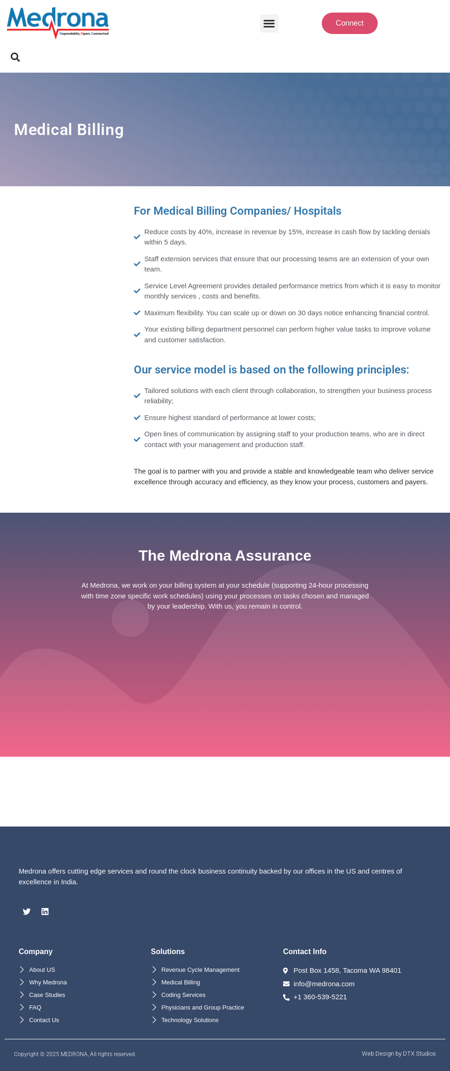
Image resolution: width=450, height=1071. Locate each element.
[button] (269, 23)
